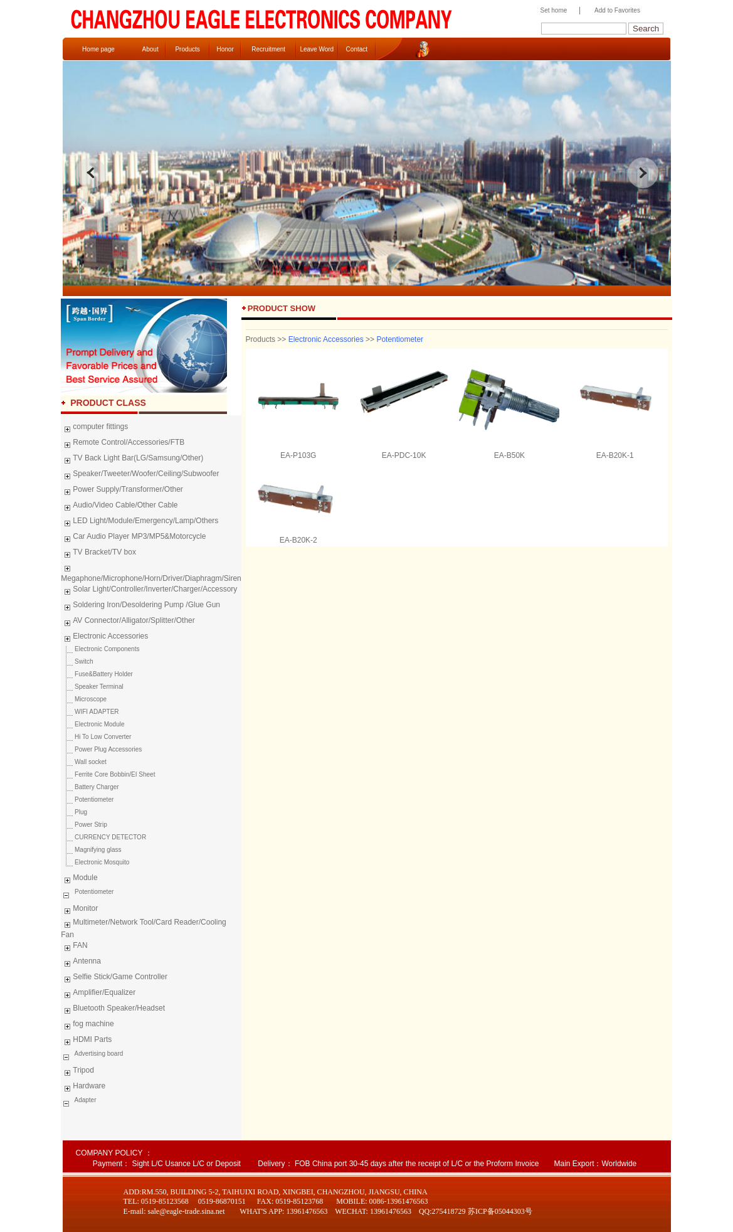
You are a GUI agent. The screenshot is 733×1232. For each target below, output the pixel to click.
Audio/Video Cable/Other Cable (119, 507)
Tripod (77, 1072)
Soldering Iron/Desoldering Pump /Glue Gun (140, 606)
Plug (74, 812)
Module (79, 879)
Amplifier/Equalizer (98, 994)
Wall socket (84, 761)
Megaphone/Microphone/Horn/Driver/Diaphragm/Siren (151, 572)
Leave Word (317, 49)
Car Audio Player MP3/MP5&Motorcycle (133, 538)
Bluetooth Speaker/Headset (113, 1010)
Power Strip (84, 824)
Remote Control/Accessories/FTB (122, 444)
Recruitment (268, 49)
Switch (77, 661)
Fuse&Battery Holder (97, 674)
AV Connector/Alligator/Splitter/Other (128, 622)
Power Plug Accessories (101, 749)
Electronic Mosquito (95, 862)
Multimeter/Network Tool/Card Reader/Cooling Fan (143, 928)
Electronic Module (92, 724)
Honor (224, 49)
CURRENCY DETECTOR (103, 837)
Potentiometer (87, 799)
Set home (550, 10)
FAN (74, 947)
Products (187, 49)
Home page (98, 49)
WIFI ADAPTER (90, 711)
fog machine (87, 1025)
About (150, 49)
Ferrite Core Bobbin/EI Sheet (108, 774)
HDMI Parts (86, 1041)
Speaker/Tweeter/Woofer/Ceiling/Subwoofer (140, 475)
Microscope (84, 699)
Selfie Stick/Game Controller (114, 978)
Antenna (81, 963)
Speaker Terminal (92, 686)
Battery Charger (90, 786)
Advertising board (98, 1053)
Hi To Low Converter (96, 736)
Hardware (83, 1087)
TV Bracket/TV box (98, 554)
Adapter (84, 1100)
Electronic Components (100, 648)
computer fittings (94, 428)
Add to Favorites (617, 10)
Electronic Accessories (104, 638)
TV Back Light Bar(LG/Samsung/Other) (132, 460)
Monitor (79, 910)
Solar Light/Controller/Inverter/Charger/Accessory (149, 591)
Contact (356, 49)
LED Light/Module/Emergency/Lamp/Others (139, 522)
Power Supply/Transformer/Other (122, 491)
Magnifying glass (91, 849)
